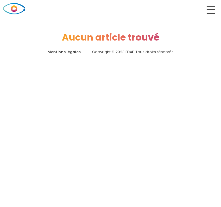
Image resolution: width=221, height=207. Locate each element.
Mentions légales (64, 51)
